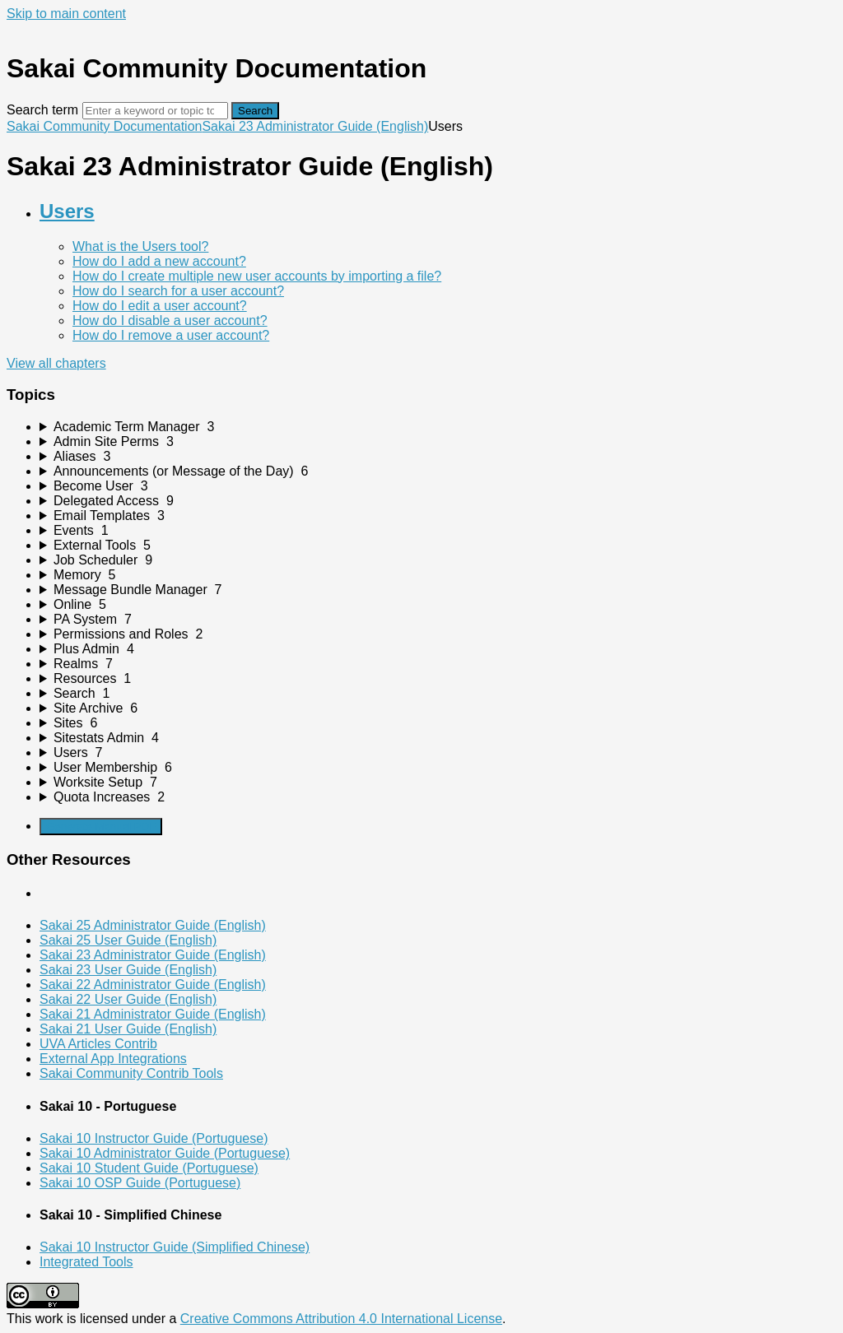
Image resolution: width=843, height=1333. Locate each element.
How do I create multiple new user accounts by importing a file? (256, 276)
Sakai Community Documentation (104, 126)
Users (67, 211)
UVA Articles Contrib (98, 1044)
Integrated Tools (86, 1262)
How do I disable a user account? (170, 320)
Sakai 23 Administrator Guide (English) (315, 126)
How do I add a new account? (159, 261)
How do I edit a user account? (159, 306)
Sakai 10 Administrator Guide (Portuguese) (165, 1153)
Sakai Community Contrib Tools (131, 1073)
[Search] (155, 110)
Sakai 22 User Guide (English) (128, 999)
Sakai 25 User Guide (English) (128, 940)
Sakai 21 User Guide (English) (128, 1029)
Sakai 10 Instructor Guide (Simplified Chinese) (175, 1247)
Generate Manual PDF (101, 826)
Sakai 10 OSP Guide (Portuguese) (140, 1183)
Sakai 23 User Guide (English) (128, 970)
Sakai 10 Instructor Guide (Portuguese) (154, 1138)
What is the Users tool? (140, 246)
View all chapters (56, 363)
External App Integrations (113, 1059)
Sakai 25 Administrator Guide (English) (153, 925)
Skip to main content (66, 14)
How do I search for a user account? (178, 291)
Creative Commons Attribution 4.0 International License (341, 1319)
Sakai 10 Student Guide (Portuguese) (149, 1168)
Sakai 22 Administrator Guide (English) (153, 985)
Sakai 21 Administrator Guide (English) (153, 1014)
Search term (42, 110)
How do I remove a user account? (170, 335)
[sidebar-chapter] (438, 427)
